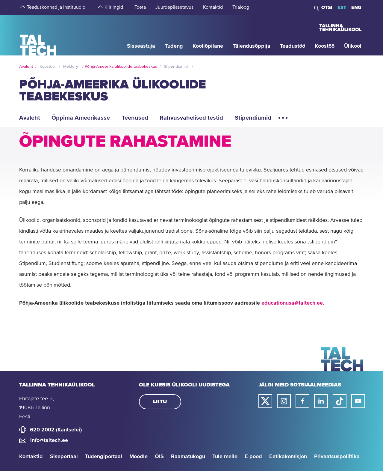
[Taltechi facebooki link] (302, 401)
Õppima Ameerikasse (81, 118)
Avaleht (26, 66)
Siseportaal (64, 456)
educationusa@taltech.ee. (292, 303)
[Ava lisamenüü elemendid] (282, 120)
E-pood (253, 456)
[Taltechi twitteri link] (265, 401)
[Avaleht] (38, 34)
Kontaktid (31, 456)
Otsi (326, 7)
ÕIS (159, 456)
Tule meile (224, 456)
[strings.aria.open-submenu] (22, 7)
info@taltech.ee (49, 440)
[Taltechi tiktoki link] (339, 401)
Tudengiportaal (103, 456)
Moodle (138, 456)
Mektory (70, 66)
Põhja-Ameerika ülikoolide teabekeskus (121, 66)
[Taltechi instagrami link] (284, 401)
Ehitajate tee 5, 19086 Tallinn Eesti (36, 407)
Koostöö (47, 66)
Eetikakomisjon (288, 456)
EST (341, 7)
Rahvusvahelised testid (191, 118)
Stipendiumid (176, 66)
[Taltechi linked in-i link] (321, 401)
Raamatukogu (188, 456)
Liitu (160, 401)
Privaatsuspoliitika (337, 456)
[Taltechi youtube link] (358, 401)
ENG (356, 7)
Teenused (135, 118)
